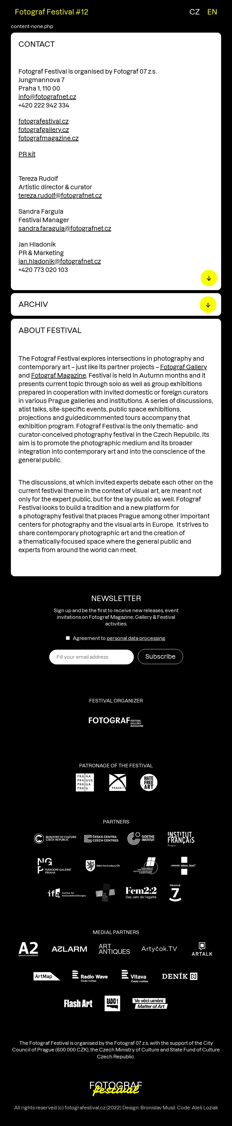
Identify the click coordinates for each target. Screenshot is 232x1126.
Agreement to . (119, 638)
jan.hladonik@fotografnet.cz (59, 261)
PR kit (26, 154)
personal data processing (136, 638)
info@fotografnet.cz (47, 97)
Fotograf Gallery (183, 367)
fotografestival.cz (43, 121)
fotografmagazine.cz (48, 138)
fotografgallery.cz (43, 129)
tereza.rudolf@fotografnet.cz (60, 195)
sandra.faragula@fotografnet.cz (64, 228)
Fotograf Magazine (58, 375)
